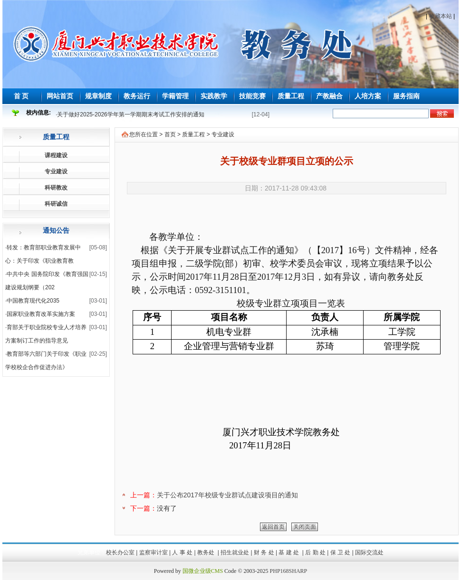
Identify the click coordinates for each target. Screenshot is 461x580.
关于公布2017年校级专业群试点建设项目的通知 (227, 495)
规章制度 (98, 96)
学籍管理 (175, 96)
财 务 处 (264, 552)
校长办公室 (120, 552)
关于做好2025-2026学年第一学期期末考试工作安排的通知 (130, 114)
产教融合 (329, 96)
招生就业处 (235, 552)
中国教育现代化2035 (33, 300)
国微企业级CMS (202, 571)
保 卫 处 (340, 552)
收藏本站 (440, 16)
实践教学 (214, 96)
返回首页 (273, 526)
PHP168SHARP (288, 571)
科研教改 (56, 187)
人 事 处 (182, 552)
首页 (170, 134)
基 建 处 (289, 552)
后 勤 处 (315, 552)
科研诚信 (56, 203)
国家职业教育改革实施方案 (41, 314)
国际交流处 (369, 552)
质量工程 (291, 96)
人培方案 (368, 96)
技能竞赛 (252, 96)
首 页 (21, 96)
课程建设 (56, 155)
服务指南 (406, 96)
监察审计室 (153, 552)
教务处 (206, 552)
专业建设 (56, 171)
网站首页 (60, 96)
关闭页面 (304, 526)
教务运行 (137, 96)
